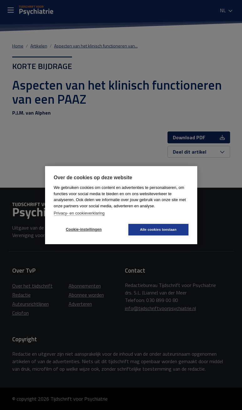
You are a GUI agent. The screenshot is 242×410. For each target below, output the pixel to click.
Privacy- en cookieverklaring (79, 213)
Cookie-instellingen (83, 229)
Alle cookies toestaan (158, 229)
